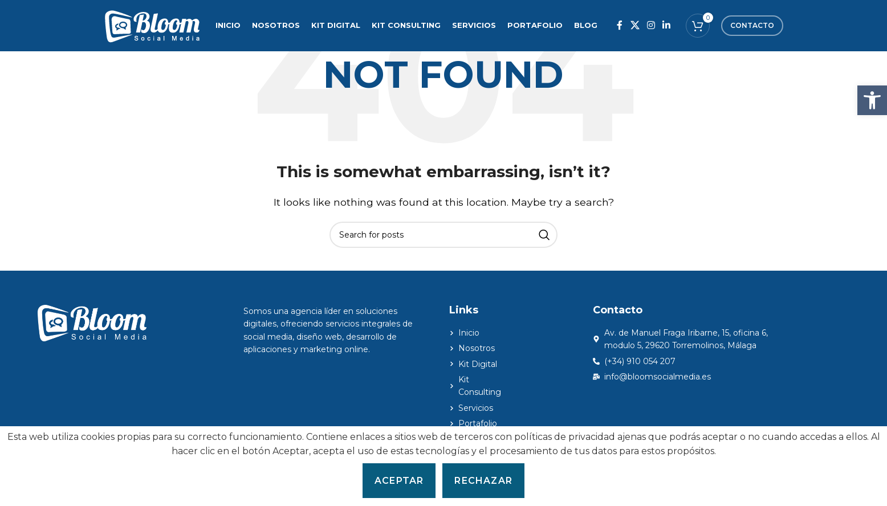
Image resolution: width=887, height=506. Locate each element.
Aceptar (399, 480)
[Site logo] (152, 24)
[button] (872, 100)
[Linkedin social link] (666, 25)
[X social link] (634, 25)
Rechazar (483, 480)
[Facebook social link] (619, 25)
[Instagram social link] (650, 25)
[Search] (443, 235)
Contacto (752, 25)
